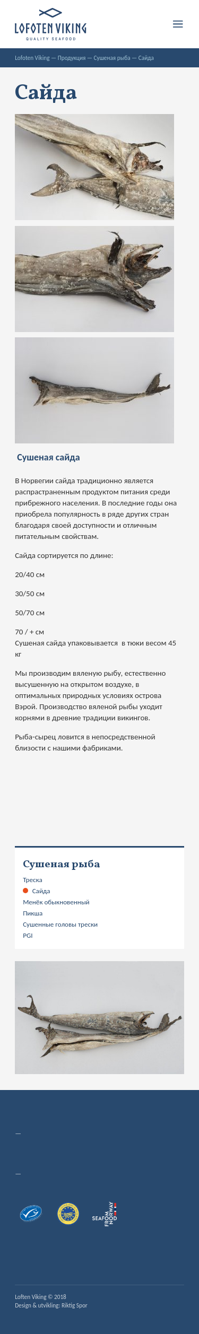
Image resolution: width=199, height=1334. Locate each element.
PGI (27, 935)
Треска (32, 880)
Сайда (41, 891)
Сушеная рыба (112, 58)
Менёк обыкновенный (56, 902)
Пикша (32, 913)
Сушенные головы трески (60, 924)
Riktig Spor (75, 1305)
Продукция (72, 58)
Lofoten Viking (32, 58)
